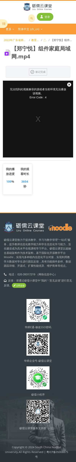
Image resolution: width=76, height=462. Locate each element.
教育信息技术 (35, 40)
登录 (45, 17)
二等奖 (45, 40)
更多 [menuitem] (9, 29)
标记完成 (40, 72)
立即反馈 (19, 285)
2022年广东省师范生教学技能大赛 (15, 40)
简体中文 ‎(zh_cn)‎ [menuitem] (28, 29)
